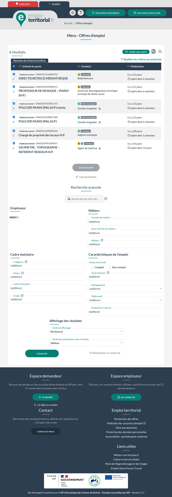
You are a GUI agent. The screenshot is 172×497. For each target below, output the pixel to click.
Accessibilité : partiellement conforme (126, 436)
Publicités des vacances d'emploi (125, 423)
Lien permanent (86, 176)
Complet (99, 267)
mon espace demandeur (105, 12)
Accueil (68, 23)
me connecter (126, 397)
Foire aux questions (126, 427)
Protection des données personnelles (126, 432)
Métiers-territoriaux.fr (126, 455)
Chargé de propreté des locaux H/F (42, 135)
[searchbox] (125, 222)
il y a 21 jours (134, 74)
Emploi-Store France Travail (126, 468)
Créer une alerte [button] (136, 51)
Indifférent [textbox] (94, 288)
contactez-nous (45, 431)
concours (23, 4)
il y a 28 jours (134, 131)
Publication (135, 66)
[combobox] (125, 222)
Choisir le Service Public (126, 459)
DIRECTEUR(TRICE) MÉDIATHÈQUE (43, 78)
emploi (54, 4)
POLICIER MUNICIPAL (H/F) (38, 121)
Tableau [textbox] (54, 342)
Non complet (119, 267)
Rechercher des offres (126, 418)
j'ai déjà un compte (46, 404)
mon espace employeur (147, 12)
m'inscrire (46, 397)
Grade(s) (84, 66)
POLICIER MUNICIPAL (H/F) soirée (42, 107)
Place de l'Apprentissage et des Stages (126, 463)
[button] (105, 199)
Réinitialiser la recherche (105, 352)
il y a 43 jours (134, 143)
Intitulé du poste (30, 66)
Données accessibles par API (116, 492)
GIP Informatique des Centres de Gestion (80, 492)
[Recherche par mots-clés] (87, 199)
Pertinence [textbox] (56, 331)
